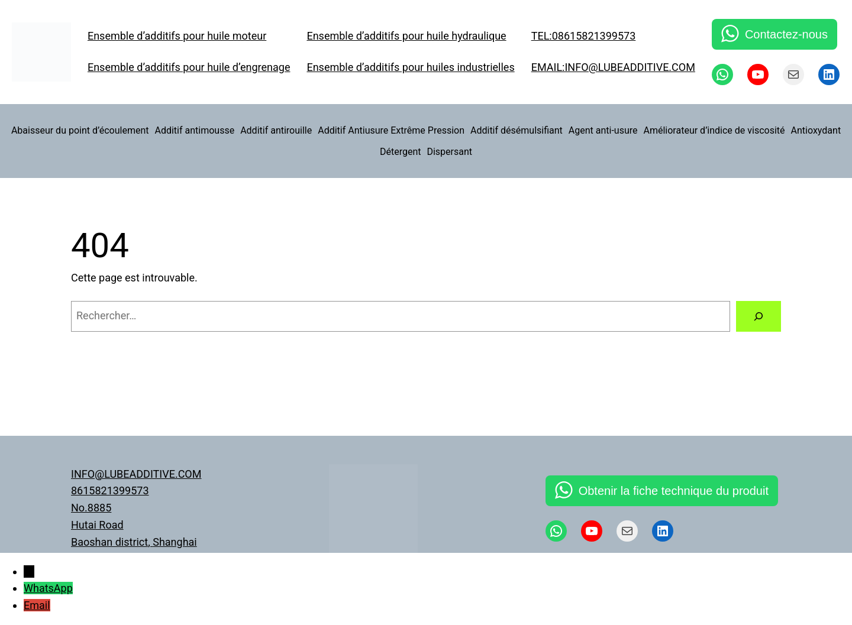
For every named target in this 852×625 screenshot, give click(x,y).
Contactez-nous (786, 34)
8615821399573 (110, 490)
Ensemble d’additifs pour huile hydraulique (406, 36)
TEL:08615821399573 (583, 36)
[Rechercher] (758, 316)
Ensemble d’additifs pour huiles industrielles (410, 67)
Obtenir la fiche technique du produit (674, 490)
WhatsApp (48, 588)
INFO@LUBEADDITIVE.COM (136, 474)
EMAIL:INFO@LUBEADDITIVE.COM (613, 67)
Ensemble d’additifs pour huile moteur (177, 36)
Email (37, 605)
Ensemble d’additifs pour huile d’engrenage (189, 67)
